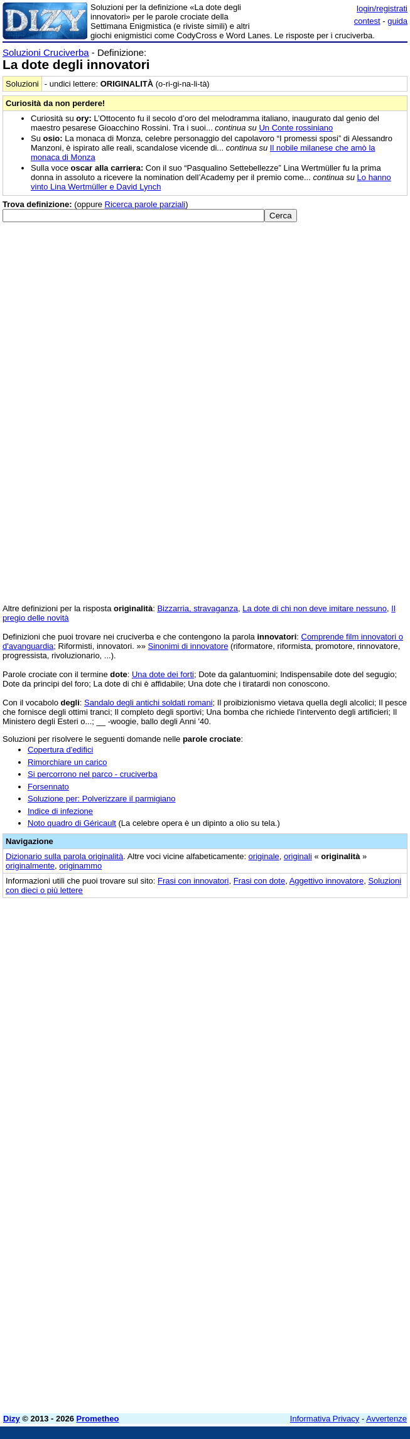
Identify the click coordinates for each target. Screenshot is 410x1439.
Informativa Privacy (325, 1418)
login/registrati (382, 8)
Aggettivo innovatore (326, 880)
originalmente (30, 865)
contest (367, 21)
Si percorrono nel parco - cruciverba (93, 774)
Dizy (11, 1418)
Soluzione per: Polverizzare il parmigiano (102, 798)
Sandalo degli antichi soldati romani (148, 702)
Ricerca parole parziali (145, 204)
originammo (80, 865)
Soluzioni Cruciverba (46, 52)
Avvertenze (386, 1418)
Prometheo (98, 1418)
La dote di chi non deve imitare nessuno (314, 608)
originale (264, 856)
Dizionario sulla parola (64, 856)
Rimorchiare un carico (67, 762)
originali (298, 856)
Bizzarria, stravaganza (197, 608)
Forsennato (48, 786)
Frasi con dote (259, 880)
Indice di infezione (60, 811)
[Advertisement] (313, 984)
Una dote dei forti (163, 674)
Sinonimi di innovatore (188, 646)
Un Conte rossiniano (296, 127)
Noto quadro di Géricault (72, 823)
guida (397, 21)
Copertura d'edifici (60, 749)
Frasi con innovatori (193, 880)
